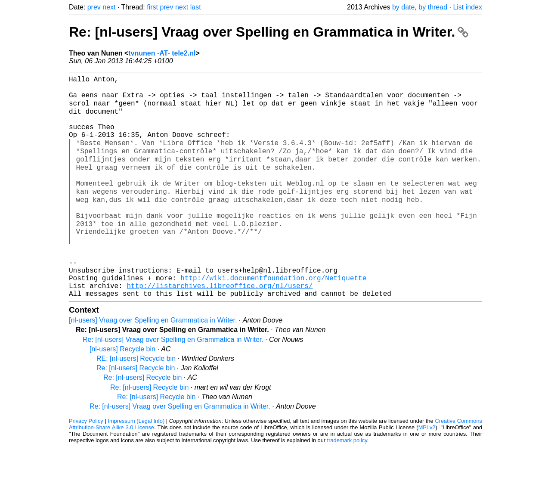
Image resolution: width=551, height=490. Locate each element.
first (152, 7)
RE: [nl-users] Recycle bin (136, 401)
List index (467, 7)
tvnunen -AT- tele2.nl (161, 53)
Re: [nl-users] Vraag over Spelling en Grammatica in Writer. (268, 32)
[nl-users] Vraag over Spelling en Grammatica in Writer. (153, 363)
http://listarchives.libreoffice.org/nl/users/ (220, 327)
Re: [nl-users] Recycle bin (135, 411)
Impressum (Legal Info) (136, 464)
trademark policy (347, 483)
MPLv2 (427, 470)
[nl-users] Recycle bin (122, 392)
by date (403, 7)
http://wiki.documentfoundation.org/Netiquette (273, 317)
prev (94, 7)
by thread (432, 7)
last (195, 7)
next (108, 7)
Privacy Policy (86, 464)
